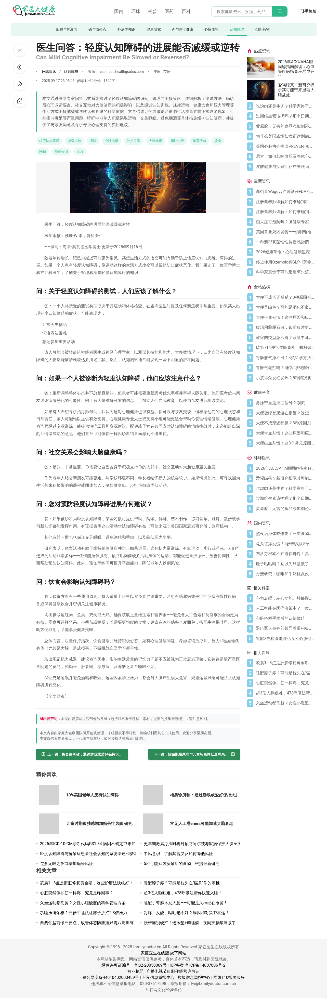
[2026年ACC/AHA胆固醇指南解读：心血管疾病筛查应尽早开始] (262, 67)
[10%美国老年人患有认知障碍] (50, 796)
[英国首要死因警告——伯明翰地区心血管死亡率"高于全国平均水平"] (285, 232)
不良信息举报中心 (158, 977)
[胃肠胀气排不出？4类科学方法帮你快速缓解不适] (285, 358)
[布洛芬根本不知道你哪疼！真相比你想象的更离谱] (285, 554)
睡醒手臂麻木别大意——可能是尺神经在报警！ (186, 902)
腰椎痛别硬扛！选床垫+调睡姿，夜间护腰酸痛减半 (190, 922)
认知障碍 (237, 29)
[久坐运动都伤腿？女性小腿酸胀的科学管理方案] (285, 703)
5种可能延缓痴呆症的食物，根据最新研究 (181, 863)
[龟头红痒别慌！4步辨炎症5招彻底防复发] (285, 544)
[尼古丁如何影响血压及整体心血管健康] (285, 156)
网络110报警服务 (229, 977)
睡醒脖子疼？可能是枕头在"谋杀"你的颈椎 (182, 883)
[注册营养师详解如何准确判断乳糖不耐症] (285, 202)
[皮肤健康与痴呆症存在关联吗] (285, 167)
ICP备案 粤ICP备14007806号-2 (198, 965)
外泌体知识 (126, 29)
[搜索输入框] (249, 11)
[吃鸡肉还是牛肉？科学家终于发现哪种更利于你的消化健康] (285, 106)
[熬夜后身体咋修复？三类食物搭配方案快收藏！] (285, 534)
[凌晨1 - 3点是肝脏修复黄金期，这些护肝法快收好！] (285, 663)
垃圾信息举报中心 (194, 977)
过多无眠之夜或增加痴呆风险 (66, 863)
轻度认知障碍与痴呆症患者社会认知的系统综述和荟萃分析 (93, 853)
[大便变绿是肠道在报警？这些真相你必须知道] (285, 413)
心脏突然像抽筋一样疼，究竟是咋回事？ (76, 892)
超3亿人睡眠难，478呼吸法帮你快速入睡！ (183, 892)
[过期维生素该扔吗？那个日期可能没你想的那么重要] (285, 116)
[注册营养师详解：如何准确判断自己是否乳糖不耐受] (285, 212)
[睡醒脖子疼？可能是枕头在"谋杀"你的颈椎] (285, 673)
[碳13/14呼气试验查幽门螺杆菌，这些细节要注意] (285, 348)
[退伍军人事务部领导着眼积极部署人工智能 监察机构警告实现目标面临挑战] (285, 628)
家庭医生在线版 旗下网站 (164, 953)
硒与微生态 (97, 29)
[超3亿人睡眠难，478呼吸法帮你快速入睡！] (285, 693)
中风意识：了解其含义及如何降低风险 (178, 853)
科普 (152, 11)
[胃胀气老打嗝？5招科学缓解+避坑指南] (285, 368)
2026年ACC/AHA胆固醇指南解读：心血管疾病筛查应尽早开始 (296, 67)
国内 (118, 11)
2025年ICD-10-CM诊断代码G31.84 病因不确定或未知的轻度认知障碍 (102, 843)
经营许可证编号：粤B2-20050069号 (133, 965)
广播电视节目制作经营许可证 (173, 971)
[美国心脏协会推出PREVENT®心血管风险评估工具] (285, 146)
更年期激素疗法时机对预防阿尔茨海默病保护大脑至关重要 (197, 843)
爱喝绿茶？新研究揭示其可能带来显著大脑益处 (296, 90)
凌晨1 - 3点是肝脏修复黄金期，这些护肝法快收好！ (86, 883)
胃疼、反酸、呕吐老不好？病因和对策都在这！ (186, 912)
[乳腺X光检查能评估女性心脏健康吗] (285, 639)
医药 (169, 11)
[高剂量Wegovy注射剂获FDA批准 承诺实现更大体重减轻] (285, 192)
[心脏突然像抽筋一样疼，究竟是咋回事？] (285, 683)
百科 (186, 11)
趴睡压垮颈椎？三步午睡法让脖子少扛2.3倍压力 (83, 912)
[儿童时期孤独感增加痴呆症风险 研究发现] (50, 824)
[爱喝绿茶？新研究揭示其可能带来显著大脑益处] (262, 90)
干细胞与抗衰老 (64, 29)
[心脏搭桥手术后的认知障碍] (285, 618)
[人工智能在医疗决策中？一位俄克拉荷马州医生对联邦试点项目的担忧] (285, 608)
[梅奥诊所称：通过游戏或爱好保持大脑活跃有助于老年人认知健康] (154, 796)
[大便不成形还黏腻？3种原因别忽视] (285, 297)
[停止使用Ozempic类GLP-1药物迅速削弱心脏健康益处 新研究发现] (285, 262)
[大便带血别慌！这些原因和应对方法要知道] (285, 317)
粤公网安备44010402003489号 (110, 977)
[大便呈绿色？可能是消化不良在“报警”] (285, 307)
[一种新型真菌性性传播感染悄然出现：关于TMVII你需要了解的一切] (285, 242)
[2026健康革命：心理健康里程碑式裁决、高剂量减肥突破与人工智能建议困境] (285, 252)
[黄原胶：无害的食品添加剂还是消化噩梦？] (285, 126)
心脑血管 (211, 29)
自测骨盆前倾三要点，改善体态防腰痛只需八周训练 (87, 922)
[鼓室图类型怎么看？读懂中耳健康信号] (285, 338)
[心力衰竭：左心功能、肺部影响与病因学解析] (285, 598)
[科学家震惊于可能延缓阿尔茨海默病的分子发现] (285, 272)
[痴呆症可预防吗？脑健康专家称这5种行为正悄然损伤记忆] (285, 222)
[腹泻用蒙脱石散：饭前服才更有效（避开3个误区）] (285, 327)
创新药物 (262, 29)
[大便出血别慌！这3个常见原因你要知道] (285, 443)
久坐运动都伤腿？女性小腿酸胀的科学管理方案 (83, 902)
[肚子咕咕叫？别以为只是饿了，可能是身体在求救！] (285, 564)
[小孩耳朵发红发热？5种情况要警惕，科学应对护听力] (285, 378)
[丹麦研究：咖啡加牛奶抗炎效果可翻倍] (285, 574)
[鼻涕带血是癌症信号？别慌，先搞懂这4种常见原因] (285, 403)
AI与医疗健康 (182, 29)
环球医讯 (49, 72)
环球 (135, 11)
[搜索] (279, 11)
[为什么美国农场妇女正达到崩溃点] (285, 136)
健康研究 (154, 29)
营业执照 (135, 971)
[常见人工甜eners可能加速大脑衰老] (154, 824)
